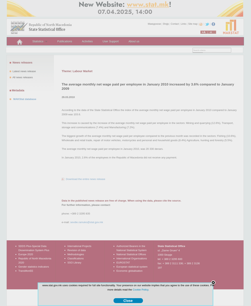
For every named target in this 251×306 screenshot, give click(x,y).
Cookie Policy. (141, 289)
